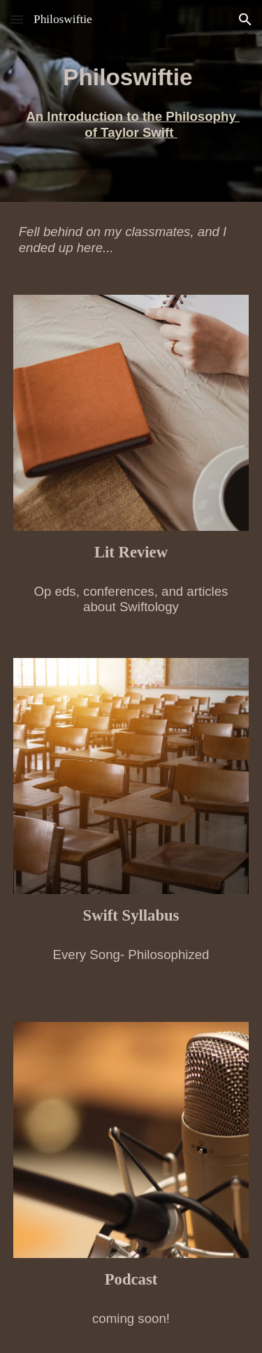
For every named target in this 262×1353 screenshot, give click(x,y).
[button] (17, 19)
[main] (131, 101)
